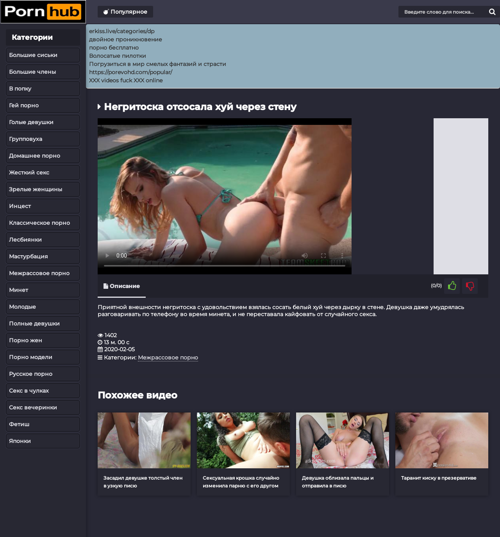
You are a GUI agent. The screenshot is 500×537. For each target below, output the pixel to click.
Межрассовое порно (39, 273)
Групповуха (25, 138)
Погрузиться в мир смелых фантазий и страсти (157, 64)
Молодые (22, 306)
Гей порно (24, 105)
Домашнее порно (34, 155)
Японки (20, 441)
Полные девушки (34, 323)
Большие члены (32, 71)
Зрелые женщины (35, 189)
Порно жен (25, 340)
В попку (20, 88)
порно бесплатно (114, 47)
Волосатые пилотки (117, 55)
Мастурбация (28, 256)
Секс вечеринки (33, 407)
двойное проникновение (125, 39)
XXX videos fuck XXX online (125, 80)
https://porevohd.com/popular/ (130, 72)
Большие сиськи (33, 55)
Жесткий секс (29, 172)
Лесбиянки (25, 239)
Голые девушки (31, 122)
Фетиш (19, 424)
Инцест (20, 206)
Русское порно (30, 373)
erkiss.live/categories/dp (121, 31)
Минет (18, 289)
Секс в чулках (29, 390)
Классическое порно (39, 222)
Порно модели (30, 357)
